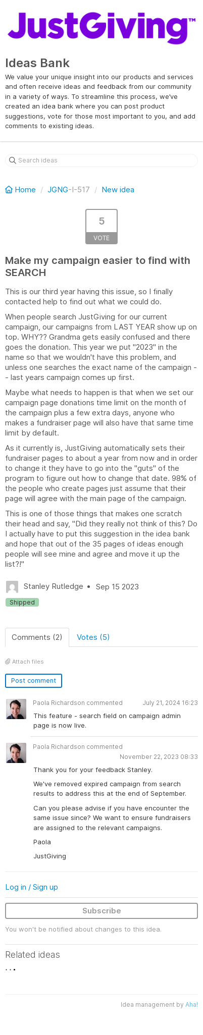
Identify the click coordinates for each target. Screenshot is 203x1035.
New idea (118, 189)
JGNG (57, 189)
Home (21, 189)
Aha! (191, 1004)
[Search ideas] (101, 160)
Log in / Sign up (31, 887)
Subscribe (101, 910)
